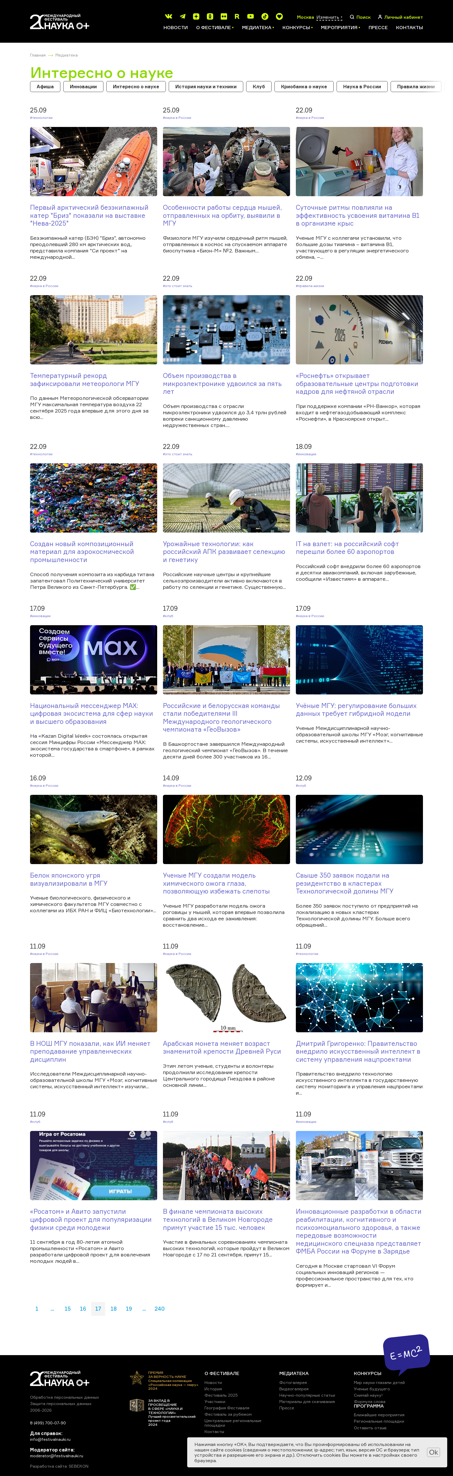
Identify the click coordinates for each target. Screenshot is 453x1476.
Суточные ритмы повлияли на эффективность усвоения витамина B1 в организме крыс (357, 215)
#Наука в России (177, 117)
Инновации (83, 86)
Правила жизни (416, 86)
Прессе (378, 27)
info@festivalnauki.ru (50, 1439)
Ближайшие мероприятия (379, 1414)
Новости (176, 27)
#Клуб (168, 616)
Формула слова (369, 1401)
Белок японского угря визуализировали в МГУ (68, 879)
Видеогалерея (294, 1388)
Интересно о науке (136, 86)
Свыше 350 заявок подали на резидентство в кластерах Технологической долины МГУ (344, 883)
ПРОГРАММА (369, 1406)
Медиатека (66, 55)
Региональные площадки (379, 1421)
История (213, 1388)
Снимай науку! (368, 1395)
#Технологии (41, 117)
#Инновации (306, 454)
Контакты (409, 27)
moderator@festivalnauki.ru (56, 1455)
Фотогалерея (293, 1382)
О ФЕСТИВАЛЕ (222, 1373)
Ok (433, 1452)
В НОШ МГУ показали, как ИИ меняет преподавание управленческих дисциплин (90, 1051)
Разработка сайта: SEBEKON (59, 1466)
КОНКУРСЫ (367, 1373)
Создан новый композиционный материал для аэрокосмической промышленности (82, 551)
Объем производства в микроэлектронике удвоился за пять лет (222, 383)
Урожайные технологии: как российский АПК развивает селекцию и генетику (224, 551)
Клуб (259, 86)
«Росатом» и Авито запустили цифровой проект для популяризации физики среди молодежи (91, 1219)
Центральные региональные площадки (233, 1423)
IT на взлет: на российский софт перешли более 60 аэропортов (347, 548)
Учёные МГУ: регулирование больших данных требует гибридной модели (356, 710)
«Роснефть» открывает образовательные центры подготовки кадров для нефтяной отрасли (357, 383)
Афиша (45, 86)
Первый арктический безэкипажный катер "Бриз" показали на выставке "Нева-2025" (89, 215)
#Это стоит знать (177, 286)
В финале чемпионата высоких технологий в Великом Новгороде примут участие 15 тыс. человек (218, 1219)
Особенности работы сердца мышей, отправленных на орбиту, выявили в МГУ (222, 215)
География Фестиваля (227, 1407)
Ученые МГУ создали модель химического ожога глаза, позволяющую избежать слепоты (216, 883)
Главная (38, 55)
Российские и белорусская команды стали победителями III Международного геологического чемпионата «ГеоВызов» (221, 717)
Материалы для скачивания (307, 1401)
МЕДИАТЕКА (294, 1373)
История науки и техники (206, 86)
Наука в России (362, 86)
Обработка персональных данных (64, 1397)
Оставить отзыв (370, 1427)
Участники (215, 1401)
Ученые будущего (372, 1388)
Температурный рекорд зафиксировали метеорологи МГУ (84, 379)
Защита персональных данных (61, 1403)
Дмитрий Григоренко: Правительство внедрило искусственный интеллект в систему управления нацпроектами (358, 1051)
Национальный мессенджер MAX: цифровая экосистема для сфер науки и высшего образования (91, 713)
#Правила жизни (310, 286)
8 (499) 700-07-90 (48, 1422)
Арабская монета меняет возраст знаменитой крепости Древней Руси (222, 1047)
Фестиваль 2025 (221, 1395)
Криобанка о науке (304, 86)
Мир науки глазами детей (379, 1382)
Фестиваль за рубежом (228, 1414)
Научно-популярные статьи (307, 1395)
